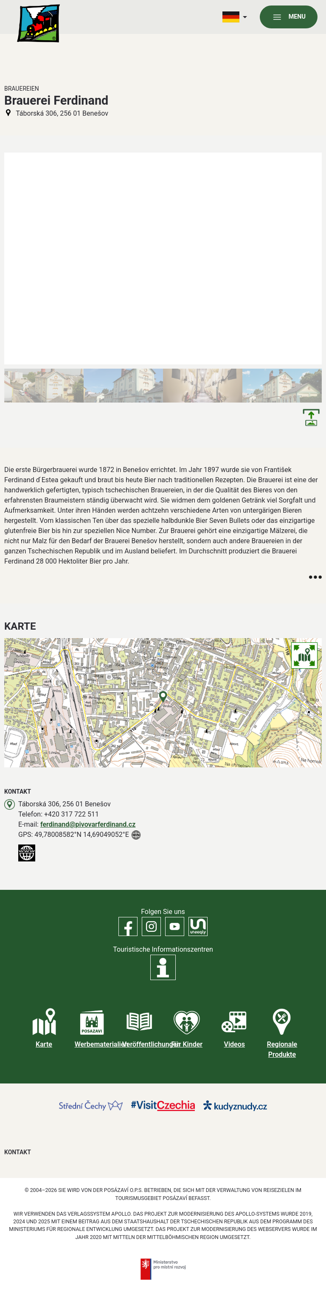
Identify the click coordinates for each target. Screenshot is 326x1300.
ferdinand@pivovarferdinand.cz (87, 824)
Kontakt (17, 1152)
